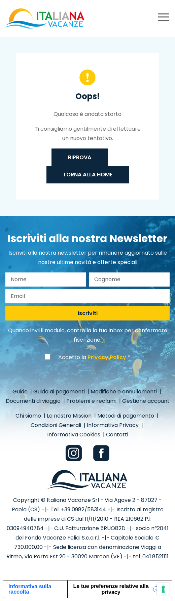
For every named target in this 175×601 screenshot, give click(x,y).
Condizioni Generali (56, 425)
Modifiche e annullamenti (124, 391)
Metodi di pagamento (126, 416)
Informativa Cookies (74, 434)
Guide (20, 391)
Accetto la (92, 357)
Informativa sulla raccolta (29, 589)
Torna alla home (87, 174)
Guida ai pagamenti (59, 391)
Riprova (79, 157)
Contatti (117, 434)
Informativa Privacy (113, 425)
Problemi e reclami (92, 401)
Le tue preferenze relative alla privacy (111, 589)
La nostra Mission (70, 416)
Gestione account (146, 401)
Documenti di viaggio (34, 401)
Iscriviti (88, 313)
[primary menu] (163, 18)
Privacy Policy (107, 357)
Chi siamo (28, 416)
